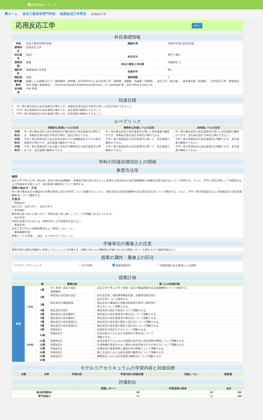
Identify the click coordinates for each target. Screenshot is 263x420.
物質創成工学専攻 (73, 14)
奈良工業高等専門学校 (38, 14)
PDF (197, 25)
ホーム (11, 14)
